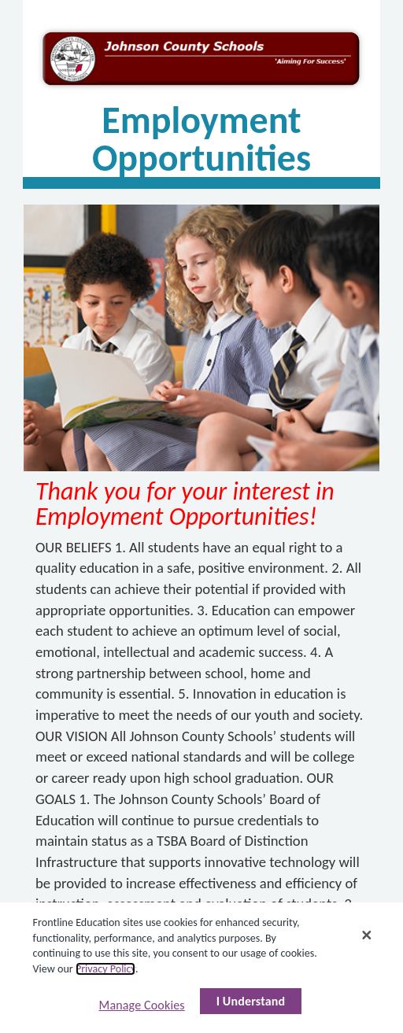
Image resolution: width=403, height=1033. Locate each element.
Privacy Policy (105, 969)
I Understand (251, 1001)
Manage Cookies (142, 1005)
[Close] (367, 935)
